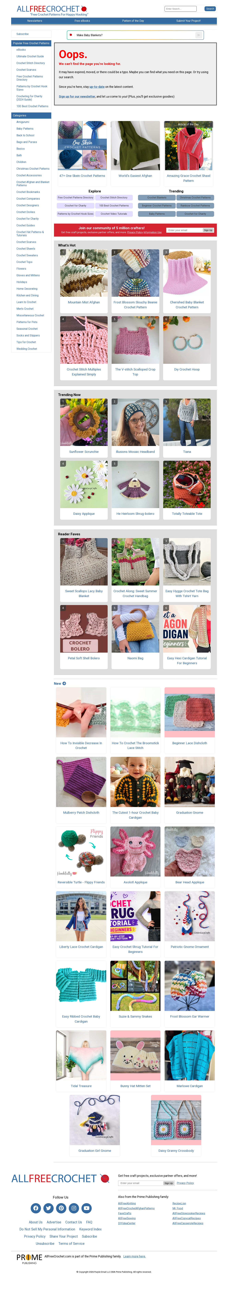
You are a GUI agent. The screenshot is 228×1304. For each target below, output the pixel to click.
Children (21, 162)
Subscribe (22, 34)
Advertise (54, 1222)
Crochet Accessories (29, 175)
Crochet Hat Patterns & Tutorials (30, 233)
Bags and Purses (26, 142)
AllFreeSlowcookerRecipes (188, 1213)
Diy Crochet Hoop (187, 369)
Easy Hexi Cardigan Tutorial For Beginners (187, 660)
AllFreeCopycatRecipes (186, 1218)
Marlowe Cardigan (190, 1086)
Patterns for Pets (26, 322)
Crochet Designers (27, 205)
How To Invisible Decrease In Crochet (81, 745)
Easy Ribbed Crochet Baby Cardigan (81, 1019)
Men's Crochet (24, 308)
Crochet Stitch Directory (30, 63)
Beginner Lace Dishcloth (189, 743)
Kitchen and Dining (27, 295)
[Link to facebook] (36, 1208)
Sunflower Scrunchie (84, 452)
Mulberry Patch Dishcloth (81, 813)
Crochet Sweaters (27, 255)
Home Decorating (26, 288)
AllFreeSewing (127, 1218)
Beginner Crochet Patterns (157, 205)
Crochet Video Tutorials (114, 213)
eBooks (21, 49)
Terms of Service (71, 1244)
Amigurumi (22, 122)
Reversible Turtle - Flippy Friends (81, 882)
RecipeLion (179, 1203)
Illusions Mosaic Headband (135, 452)
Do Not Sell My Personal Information (47, 1229)
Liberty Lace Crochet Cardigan (81, 947)
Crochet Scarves (26, 69)
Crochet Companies (28, 198)
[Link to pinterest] (61, 1208)
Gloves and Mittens (28, 275)
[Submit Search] (210, 8)
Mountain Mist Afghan (84, 302)
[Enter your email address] (141, 1183)
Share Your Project (64, 1236)
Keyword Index (90, 1229)
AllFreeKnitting (127, 1203)
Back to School (25, 135)
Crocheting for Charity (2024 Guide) (29, 98)
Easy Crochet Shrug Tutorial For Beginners (135, 949)
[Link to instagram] (74, 1208)
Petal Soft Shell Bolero (84, 658)
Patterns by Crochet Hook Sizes (31, 88)
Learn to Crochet (26, 302)
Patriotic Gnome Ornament (190, 947)
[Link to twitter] (48, 1208)
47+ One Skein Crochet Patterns (82, 176)
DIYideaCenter (126, 1223)
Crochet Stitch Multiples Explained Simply (84, 371)
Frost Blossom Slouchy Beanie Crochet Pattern (135, 304)
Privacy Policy (135, 232)
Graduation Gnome (189, 813)
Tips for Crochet (26, 342)
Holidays (21, 282)
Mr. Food (177, 1208)
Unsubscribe (45, 1244)
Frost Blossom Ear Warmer (189, 1016)
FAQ (89, 1222)
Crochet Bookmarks (28, 192)
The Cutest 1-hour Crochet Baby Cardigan (135, 815)
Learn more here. (134, 1256)
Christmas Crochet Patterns (33, 168)
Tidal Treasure (81, 1086)
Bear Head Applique (189, 882)
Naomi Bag (135, 658)
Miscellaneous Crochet (30, 315)
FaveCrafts (124, 1213)
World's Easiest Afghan (135, 176)
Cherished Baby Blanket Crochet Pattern (187, 304)
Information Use (152, 232)
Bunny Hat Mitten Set (135, 1086)
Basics (20, 148)
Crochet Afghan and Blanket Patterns (32, 183)
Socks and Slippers (28, 335)
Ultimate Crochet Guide (30, 56)
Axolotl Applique (135, 882)
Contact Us (73, 1222)
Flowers (21, 268)
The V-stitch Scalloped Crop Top (135, 371)
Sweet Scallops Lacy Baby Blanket (84, 593)
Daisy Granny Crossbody (176, 1151)
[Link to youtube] (86, 1208)
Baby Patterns (24, 128)
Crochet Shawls (25, 248)
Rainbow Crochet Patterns (195, 205)
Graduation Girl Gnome (95, 1151)
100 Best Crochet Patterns (32, 106)
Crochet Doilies (25, 212)
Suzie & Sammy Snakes (135, 1016)
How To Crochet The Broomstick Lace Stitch (135, 745)
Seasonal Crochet (27, 328)
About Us (36, 1222)
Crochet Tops (24, 262)
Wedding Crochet (26, 348)
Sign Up (208, 230)
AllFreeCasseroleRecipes (187, 1223)
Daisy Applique (84, 514)
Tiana (187, 452)
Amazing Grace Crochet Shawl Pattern (188, 178)
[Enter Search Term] (181, 9)
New (60, 684)
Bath (19, 155)
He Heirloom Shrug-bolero (135, 514)
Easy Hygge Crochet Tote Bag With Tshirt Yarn (187, 593)
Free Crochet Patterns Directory (29, 78)
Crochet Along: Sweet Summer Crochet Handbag (135, 593)
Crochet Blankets (156, 197)
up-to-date (97, 87)
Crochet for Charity (27, 218)
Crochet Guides (25, 225)
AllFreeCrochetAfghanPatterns (136, 1208)
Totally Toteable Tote (187, 514)
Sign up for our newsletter (77, 96)
